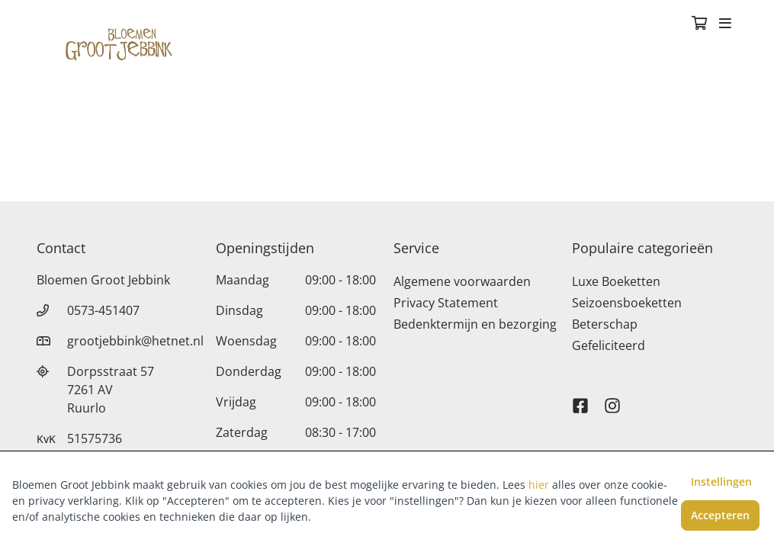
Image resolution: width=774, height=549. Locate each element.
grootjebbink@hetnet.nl (135, 340)
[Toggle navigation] (725, 24)
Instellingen (721, 481)
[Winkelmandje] (699, 24)
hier (538, 484)
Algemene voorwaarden (462, 281)
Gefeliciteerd (608, 345)
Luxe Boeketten (616, 281)
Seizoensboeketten (627, 302)
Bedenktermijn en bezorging (475, 324)
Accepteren (720, 515)
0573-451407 (103, 310)
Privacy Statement (445, 302)
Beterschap (605, 324)
